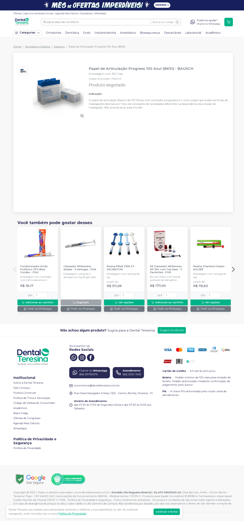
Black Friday (20, 413)
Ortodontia (53, 32)
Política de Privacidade (27, 448)
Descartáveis (172, 32)
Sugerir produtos (172, 330)
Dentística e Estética (37, 46)
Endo (86, 32)
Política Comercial (24, 392)
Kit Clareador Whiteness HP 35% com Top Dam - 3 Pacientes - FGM (166, 269)
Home (17, 46)
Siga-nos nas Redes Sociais (38, 13)
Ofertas (17, 13)
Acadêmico (213, 32)
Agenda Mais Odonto (67, 13)
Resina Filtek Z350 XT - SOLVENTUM (121, 268)
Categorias (27, 33)
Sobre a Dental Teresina (28, 382)
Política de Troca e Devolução (31, 398)
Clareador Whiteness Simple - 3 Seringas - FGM (79, 268)
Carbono (59, 46)
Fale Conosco (21, 387)
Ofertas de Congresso (27, 418)
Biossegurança (150, 32)
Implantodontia (105, 32)
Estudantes (86, 13)
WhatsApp (100, 13)
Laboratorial (193, 32)
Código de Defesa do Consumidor (34, 403)
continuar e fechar (167, 511)
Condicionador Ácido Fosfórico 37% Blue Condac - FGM (34, 269)
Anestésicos (128, 32)
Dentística (72, 32)
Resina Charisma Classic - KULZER (209, 268)
